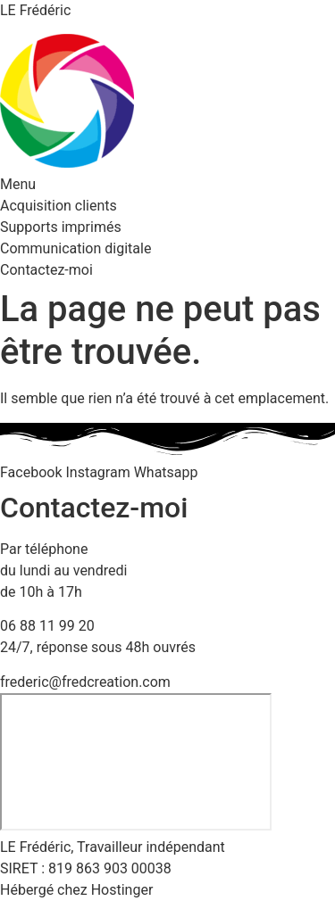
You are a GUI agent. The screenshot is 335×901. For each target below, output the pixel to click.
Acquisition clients (58, 205)
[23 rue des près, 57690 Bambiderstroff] (136, 762)
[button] (167, 184)
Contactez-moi (46, 269)
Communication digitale (75, 248)
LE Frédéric (35, 10)
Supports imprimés (60, 227)
